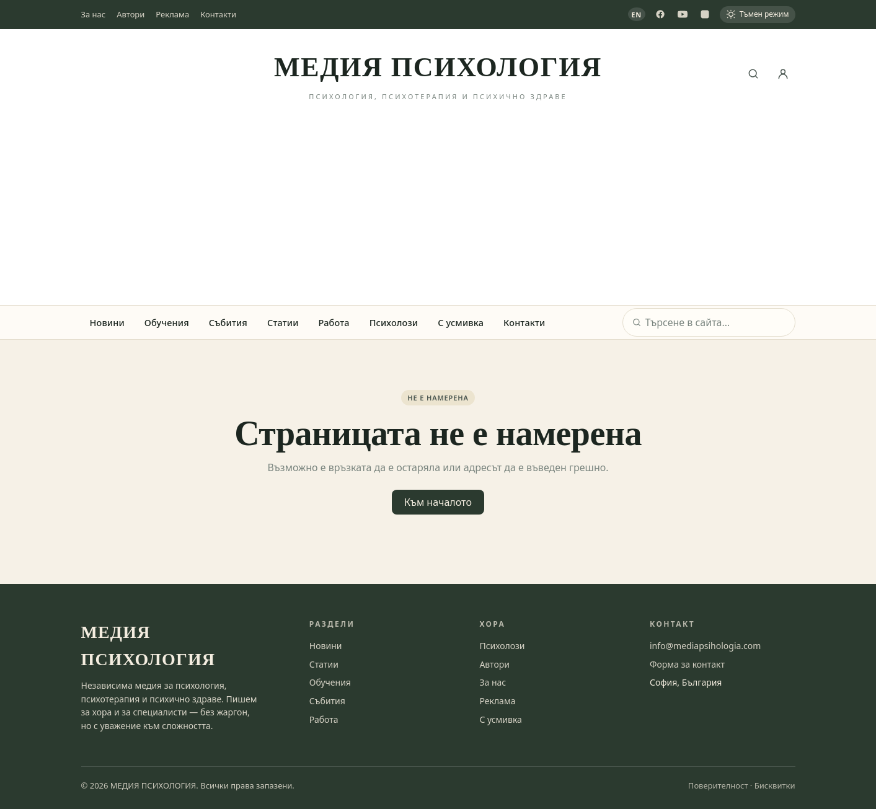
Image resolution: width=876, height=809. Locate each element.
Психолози (393, 322)
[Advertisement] (438, 212)
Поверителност (718, 785)
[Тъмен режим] (757, 14)
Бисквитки (774, 785)
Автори (130, 14)
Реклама (172, 14)
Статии (283, 322)
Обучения (166, 322)
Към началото (438, 502)
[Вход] (783, 73)
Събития (228, 322)
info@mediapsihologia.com (705, 646)
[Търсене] (753, 73)
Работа (334, 322)
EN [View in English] (636, 14)
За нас (93, 14)
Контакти (218, 14)
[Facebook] (660, 14)
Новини (107, 322)
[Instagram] (704, 14)
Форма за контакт (687, 664)
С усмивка (461, 322)
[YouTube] (682, 14)
